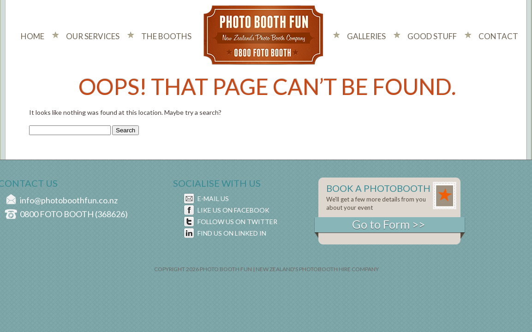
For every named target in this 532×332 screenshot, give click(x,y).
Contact (498, 36)
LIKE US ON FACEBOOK (233, 210)
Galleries (366, 36)
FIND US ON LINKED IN (231, 233)
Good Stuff (432, 36)
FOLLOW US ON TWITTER (237, 221)
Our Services (93, 36)
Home (32, 36)
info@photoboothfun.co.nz (69, 200)
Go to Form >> (388, 224)
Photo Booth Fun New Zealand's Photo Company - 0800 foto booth (263, 36)
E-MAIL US (213, 198)
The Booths (166, 36)
